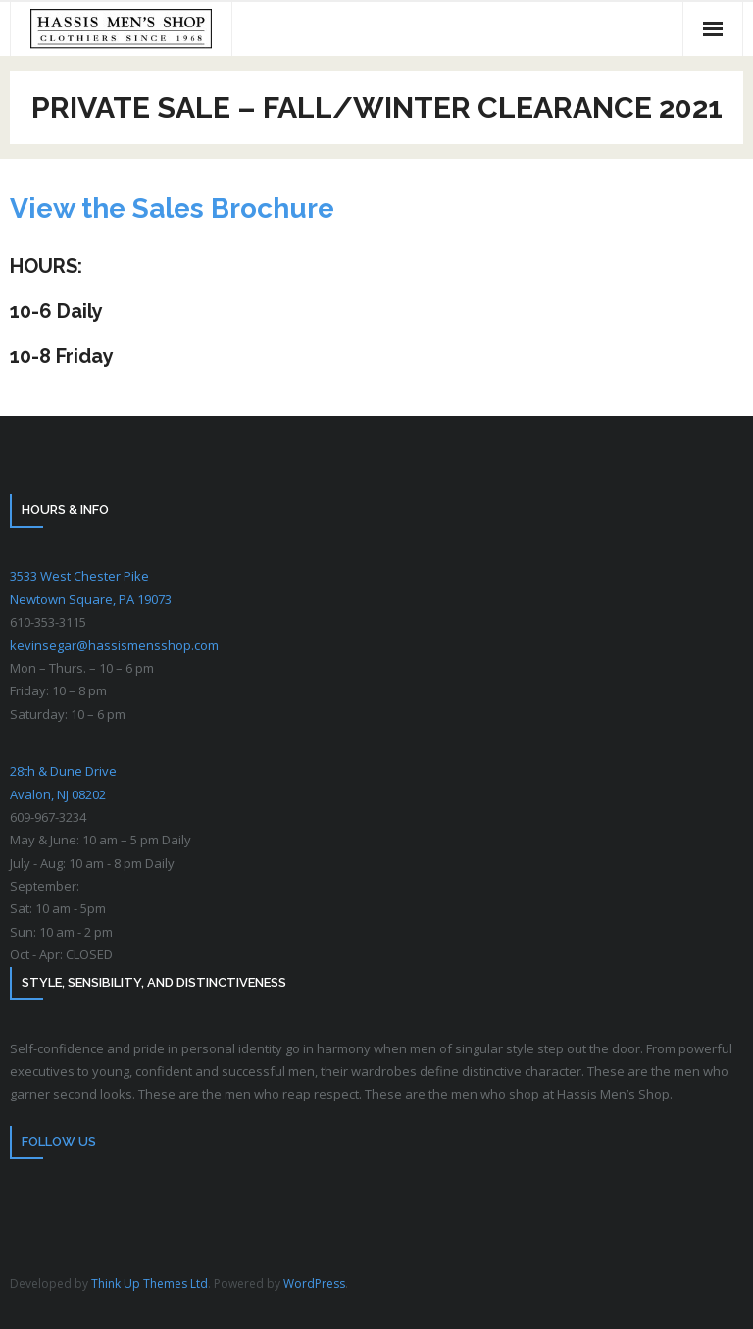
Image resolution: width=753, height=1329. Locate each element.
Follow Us (59, 1141)
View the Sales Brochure (172, 208)
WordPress (314, 1283)
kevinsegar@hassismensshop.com (114, 645)
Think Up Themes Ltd (149, 1283)
